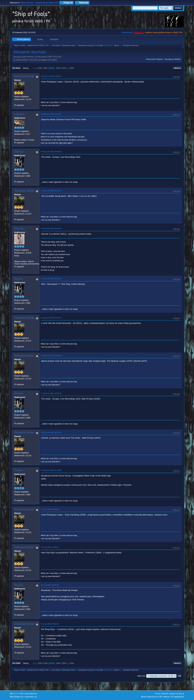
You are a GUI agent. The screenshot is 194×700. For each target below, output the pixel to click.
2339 (39, 68)
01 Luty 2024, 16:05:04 (50, 585)
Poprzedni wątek (154, 59)
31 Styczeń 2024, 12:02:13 (51, 318)
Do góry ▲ (180, 694)
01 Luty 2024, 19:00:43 (50, 624)
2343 (63, 68)
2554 (71, 68)
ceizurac (19, 228)
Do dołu (16, 68)
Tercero (18, 151)
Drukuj (177, 68)
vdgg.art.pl (139, 32)
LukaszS (19, 114)
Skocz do (141, 676)
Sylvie (116, 45)
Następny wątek (173, 59)
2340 (45, 68)
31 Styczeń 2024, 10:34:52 (51, 279)
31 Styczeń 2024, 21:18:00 (51, 470)
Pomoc (158, 694)
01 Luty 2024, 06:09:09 (50, 509)
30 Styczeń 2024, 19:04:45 (51, 76)
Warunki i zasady (168, 694)
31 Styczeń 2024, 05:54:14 (51, 191)
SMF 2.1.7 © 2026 (16, 694)
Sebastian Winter (24, 76)
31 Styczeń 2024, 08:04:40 (51, 228)
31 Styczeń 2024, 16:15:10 (51, 355)
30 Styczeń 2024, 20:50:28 (51, 152)
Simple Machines (30, 694)
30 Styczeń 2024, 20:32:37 (51, 114)
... (36, 68)
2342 (58, 68)
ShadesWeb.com (30, 697)
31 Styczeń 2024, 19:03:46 (51, 432)
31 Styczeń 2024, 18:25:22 (51, 393)
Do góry (17, 663)
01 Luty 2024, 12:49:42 (50, 547)
